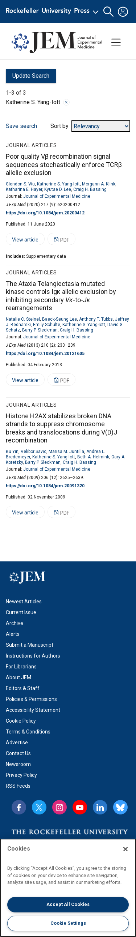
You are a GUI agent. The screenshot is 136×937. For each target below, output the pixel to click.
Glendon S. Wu (20, 184)
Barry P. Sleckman (40, 330)
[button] (108, 12)
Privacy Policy (21, 775)
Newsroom (18, 764)
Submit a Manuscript (29, 645)
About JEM (18, 677)
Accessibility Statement (33, 710)
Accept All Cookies (68, 904)
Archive (14, 623)
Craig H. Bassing (90, 189)
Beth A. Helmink (93, 456)
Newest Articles (24, 601)
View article (22, 241)
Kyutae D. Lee (57, 189)
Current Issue (21, 612)
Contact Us (18, 753)
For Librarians (21, 666)
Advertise (17, 742)
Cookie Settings (68, 923)
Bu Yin (12, 451)
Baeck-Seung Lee (59, 319)
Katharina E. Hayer (24, 189)
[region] (68, 888)
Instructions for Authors (33, 656)
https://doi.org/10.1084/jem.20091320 (45, 485)
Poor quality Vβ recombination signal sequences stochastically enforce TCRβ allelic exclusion (64, 164)
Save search (21, 126)
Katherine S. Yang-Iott (58, 184)
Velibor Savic (33, 451)
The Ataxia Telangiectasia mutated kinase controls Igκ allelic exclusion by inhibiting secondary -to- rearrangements (61, 296)
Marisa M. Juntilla (66, 451)
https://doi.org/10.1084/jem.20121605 (45, 353)
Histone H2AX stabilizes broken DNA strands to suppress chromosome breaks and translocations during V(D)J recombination (61, 428)
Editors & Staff (23, 688)
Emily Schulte (46, 324)
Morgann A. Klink (98, 184)
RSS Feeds (18, 786)
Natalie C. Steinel (23, 319)
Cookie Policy (21, 721)
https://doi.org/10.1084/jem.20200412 (45, 212)
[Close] (125, 849)
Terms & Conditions (28, 732)
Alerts (13, 634)
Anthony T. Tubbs (96, 319)
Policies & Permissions (31, 699)
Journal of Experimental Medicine (56, 196)
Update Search (27, 77)
